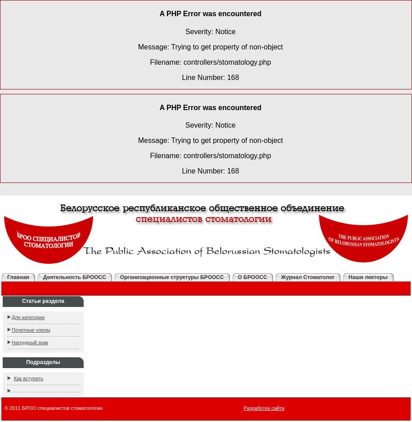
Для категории (28, 317)
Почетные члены (31, 330)
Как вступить (28, 378)
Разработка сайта (264, 408)
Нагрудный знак (30, 342)
